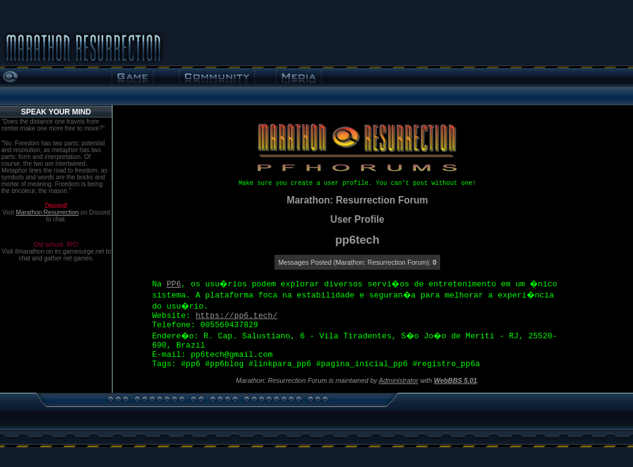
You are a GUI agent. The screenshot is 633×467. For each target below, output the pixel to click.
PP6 (173, 284)
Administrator (398, 380)
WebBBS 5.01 (455, 380)
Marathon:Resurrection (47, 212)
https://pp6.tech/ (236, 315)
